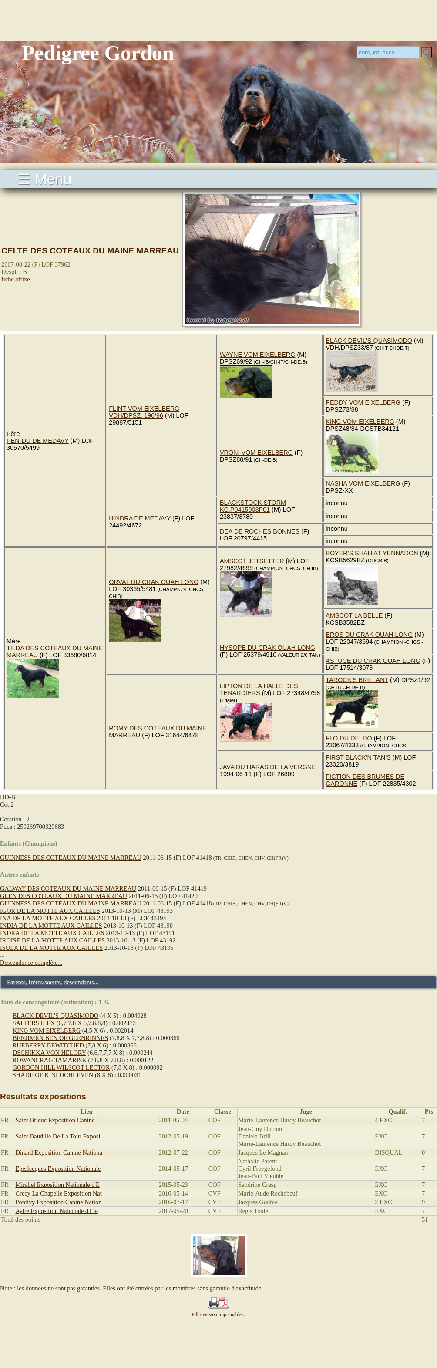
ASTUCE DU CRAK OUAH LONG (373, 660)
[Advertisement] (218, 19)
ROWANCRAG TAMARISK (50, 1060)
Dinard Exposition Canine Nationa (59, 1152)
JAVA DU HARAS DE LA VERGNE (268, 766)
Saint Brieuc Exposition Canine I (57, 1120)
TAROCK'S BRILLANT (357, 679)
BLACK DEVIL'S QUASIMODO (369, 340)
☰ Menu (44, 179)
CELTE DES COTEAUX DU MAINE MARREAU (90, 250)
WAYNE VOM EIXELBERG (258, 354)
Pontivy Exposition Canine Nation (59, 1202)
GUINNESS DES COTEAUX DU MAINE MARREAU (70, 857)
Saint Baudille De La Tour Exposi (58, 1136)
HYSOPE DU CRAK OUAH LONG (267, 647)
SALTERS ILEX (34, 1023)
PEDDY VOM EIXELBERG (363, 402)
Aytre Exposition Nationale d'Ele (57, 1210)
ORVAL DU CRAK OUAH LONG (153, 581)
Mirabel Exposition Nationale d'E (58, 1184)
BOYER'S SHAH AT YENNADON (372, 553)
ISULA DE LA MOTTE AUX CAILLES (51, 947)
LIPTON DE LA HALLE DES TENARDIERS (259, 689)
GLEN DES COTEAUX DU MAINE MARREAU (63, 895)
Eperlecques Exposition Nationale (58, 1168)
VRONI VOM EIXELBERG (256, 452)
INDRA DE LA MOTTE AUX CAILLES (52, 932)
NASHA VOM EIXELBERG (363, 483)
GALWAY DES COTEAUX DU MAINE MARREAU (68, 888)
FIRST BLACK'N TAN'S (358, 757)
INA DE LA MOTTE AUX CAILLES (47, 918)
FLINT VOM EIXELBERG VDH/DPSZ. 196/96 (144, 412)
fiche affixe (15, 279)
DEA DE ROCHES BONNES (259, 531)
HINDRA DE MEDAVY (140, 518)
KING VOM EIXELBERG (360, 421)
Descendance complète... (31, 962)
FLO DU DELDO (349, 738)
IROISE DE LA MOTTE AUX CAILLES (52, 940)
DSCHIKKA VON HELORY (49, 1052)
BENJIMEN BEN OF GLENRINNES (60, 1037)
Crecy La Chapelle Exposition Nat (59, 1193)
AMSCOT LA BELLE (354, 615)
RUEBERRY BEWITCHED (48, 1045)
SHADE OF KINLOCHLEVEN (53, 1074)
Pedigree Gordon (98, 52)
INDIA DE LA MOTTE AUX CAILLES (51, 925)
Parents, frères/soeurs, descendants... (53, 982)
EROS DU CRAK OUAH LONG (369, 634)
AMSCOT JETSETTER (252, 560)
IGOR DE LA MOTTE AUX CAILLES (50, 910)
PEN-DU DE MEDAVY (38, 440)
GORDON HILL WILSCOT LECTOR (61, 1067)
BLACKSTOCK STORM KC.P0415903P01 (253, 506)
